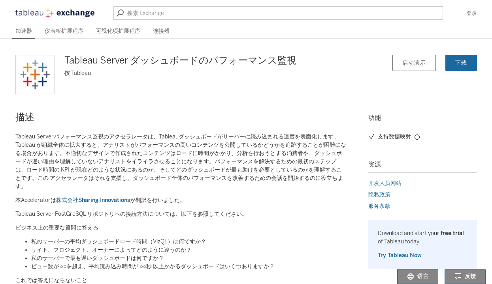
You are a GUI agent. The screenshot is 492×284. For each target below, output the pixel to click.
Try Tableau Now (400, 255)
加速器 (23, 31)
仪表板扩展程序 (64, 31)
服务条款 (379, 206)
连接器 (161, 31)
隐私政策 (379, 194)
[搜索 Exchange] (278, 13)
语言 (417, 276)
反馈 (465, 276)
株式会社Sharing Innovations (93, 200)
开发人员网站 (385, 183)
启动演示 (414, 63)
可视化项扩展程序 (118, 31)
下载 (461, 63)
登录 (472, 13)
